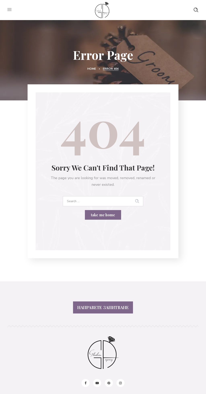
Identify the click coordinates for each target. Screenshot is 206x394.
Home (91, 69)
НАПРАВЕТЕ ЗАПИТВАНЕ (103, 307)
